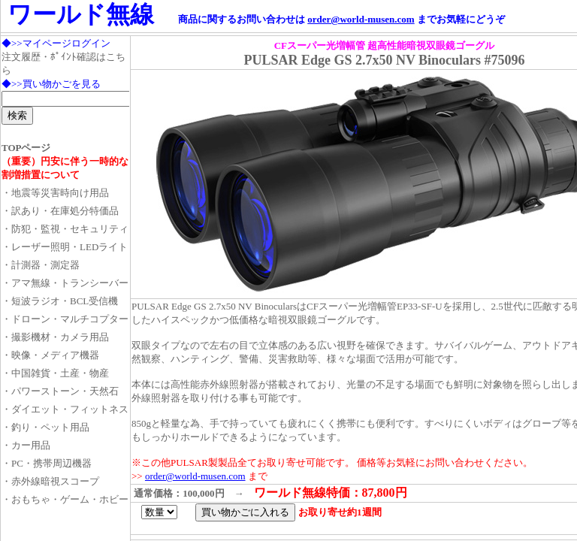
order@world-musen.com (360, 19)
